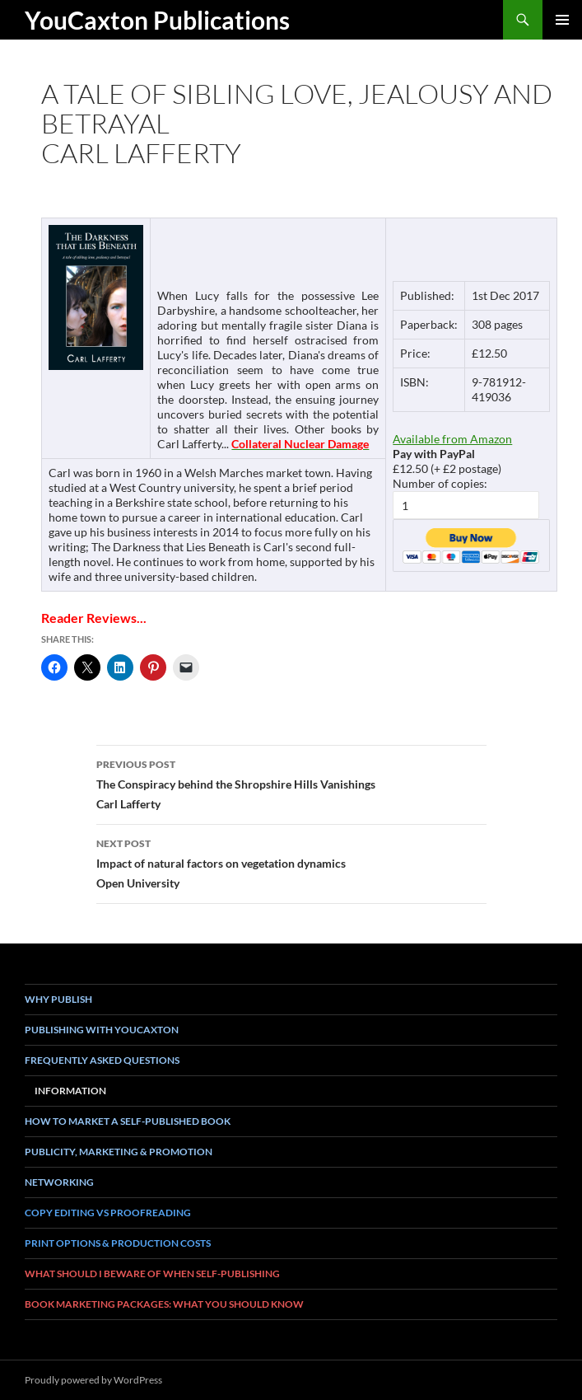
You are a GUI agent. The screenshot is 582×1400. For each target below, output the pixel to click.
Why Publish (58, 999)
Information (70, 1090)
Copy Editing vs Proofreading (108, 1212)
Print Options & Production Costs (118, 1243)
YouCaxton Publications (157, 20)
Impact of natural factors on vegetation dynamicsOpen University (291, 862)
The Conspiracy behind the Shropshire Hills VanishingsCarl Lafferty (291, 783)
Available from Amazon (452, 439)
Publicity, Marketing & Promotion (118, 1151)
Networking (59, 1182)
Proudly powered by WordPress (93, 1380)
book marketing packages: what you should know (164, 1304)
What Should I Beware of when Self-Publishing (152, 1273)
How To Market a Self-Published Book (127, 1121)
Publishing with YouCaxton (102, 1029)
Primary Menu (562, 20)
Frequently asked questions (102, 1060)
